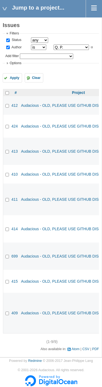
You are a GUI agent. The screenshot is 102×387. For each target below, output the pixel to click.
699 (14, 256)
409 (14, 313)
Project (78, 92)
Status (16, 40)
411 (14, 199)
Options (15, 63)
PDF (95, 349)
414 (14, 229)
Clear (36, 78)
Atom (75, 349)
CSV (85, 349)
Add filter (12, 56)
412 (14, 105)
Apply (14, 78)
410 (14, 174)
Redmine (35, 361)
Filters (14, 33)
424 (14, 126)
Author (16, 47)
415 (14, 281)
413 (14, 151)
